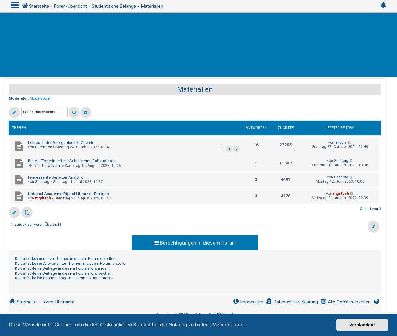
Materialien (195, 89)
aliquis (341, 142)
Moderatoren (41, 98)
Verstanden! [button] (362, 324)
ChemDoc (43, 147)
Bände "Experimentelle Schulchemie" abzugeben (71, 161)
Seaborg (341, 161)
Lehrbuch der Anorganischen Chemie (61, 142)
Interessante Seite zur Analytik (55, 177)
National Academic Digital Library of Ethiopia (68, 193)
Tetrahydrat (51, 166)
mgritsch (43, 198)
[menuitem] (345, 302)
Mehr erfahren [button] (227, 324)
